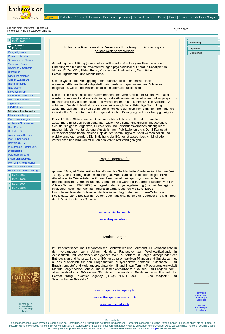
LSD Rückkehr (15, 107)
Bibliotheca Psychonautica (21, 111)
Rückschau (66, 17)
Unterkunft (139, 17)
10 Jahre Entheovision (88, 17)
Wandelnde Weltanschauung (23, 170)
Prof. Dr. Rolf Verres (18, 139)
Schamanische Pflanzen (20, 60)
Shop (154, 328)
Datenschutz (196, 53)
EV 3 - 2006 (19, 179)
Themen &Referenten (18, 47)
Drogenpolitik (15, 151)
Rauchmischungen (17, 84)
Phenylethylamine (17, 52)
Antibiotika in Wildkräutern (21, 95)
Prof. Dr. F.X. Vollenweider (21, 162)
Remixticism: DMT (17, 143)
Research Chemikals (18, 56)
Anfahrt (151, 17)
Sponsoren (124, 17)
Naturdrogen (14, 88)
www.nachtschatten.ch (114, 212)
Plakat (172, 17)
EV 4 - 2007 (19, 174)
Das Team (109, 17)
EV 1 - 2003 (19, 188)
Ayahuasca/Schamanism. (21, 123)
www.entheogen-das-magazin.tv (115, 297)
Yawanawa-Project (17, 64)
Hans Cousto (15, 127)
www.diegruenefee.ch (114, 219)
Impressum (195, 49)
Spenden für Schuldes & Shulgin (197, 17)
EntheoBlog (195, 43)
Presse (162, 17)
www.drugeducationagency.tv (114, 290)
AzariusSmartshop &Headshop (201, 307)
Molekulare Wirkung (18, 155)
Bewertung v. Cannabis (20, 68)
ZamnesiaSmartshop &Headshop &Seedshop (201, 296)
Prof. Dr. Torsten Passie (20, 166)
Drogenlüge (14, 72)
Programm (51, 17)
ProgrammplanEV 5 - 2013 (21, 40)
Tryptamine (14, 103)
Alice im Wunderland (18, 80)
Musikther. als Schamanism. (22, 147)
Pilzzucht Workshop (18, 115)
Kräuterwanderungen (19, 119)
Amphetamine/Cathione (20, 135)
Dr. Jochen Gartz (17, 131)
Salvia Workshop (17, 91)
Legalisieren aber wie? (19, 158)
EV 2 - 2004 (19, 183)
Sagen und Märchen (18, 76)
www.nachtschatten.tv (114, 304)
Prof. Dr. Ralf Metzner (19, 99)
